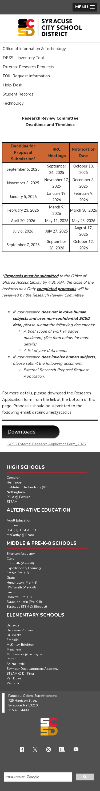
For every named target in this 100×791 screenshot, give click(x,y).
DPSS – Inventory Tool (23, 57)
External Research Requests (28, 67)
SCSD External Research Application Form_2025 (46, 444)
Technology (13, 103)
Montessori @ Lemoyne (24, 654)
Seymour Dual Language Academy (32, 669)
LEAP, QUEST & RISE (22, 530)
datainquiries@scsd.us (51, 412)
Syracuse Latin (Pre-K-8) (24, 602)
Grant (11, 578)
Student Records (18, 94)
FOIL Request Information (26, 76)
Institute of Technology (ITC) (28, 487)
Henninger (14, 482)
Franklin (13, 640)
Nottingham (16, 492)
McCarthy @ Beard (20, 535)
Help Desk (12, 85)
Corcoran (14, 478)
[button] (85, 7)
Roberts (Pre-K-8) (20, 597)
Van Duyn (14, 678)
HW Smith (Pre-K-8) (21, 587)
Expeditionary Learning (24, 568)
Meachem (14, 649)
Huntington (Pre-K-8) (22, 582)
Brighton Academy (21, 554)
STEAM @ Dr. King (20, 673)
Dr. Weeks (14, 635)
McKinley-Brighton (20, 644)
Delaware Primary (20, 630)
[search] (37, 777)
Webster (13, 683)
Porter (11, 659)
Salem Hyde (16, 664)
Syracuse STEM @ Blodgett (27, 606)
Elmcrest (13, 525)
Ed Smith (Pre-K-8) (20, 563)
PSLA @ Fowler (18, 497)
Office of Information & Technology (34, 48)
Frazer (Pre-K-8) (18, 573)
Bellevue (13, 625)
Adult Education (19, 520)
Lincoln (12, 592)
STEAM (12, 502)
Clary (10, 558)
